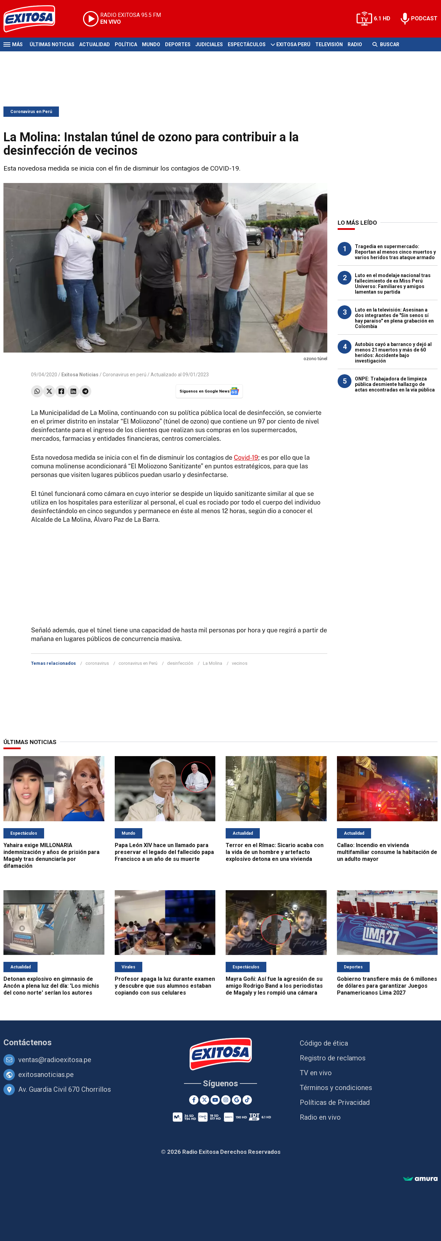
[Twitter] (204, 1100)
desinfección (180, 663)
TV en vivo (316, 1073)
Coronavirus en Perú (31, 111)
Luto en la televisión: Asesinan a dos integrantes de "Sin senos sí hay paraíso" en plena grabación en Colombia (394, 318)
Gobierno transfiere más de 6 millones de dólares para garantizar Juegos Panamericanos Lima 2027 (387, 986)
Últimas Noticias (52, 44)
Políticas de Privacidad (335, 1102)
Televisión (329, 44)
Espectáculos (247, 44)
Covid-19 (246, 457)
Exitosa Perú (293, 44)
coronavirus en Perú (138, 663)
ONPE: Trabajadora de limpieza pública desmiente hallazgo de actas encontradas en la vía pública (395, 384)
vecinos (239, 663)
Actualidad (94, 44)
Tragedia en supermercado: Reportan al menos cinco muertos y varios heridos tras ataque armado (395, 252)
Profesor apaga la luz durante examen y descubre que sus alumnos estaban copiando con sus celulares (165, 986)
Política (126, 44)
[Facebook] (193, 1100)
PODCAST (424, 18)
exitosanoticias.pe (46, 1074)
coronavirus (97, 663)
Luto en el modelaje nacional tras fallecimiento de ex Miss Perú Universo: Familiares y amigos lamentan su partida (393, 284)
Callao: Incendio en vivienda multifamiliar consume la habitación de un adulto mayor (387, 852)
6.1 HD (382, 18)
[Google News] (236, 1100)
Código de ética (324, 1043)
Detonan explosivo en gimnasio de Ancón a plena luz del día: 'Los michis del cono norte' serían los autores (51, 986)
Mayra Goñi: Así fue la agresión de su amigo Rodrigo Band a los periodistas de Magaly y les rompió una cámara (274, 986)
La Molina (212, 663)
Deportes (178, 44)
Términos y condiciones (336, 1088)
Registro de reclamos (333, 1058)
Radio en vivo (320, 1117)
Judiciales (209, 44)
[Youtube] (215, 1100)
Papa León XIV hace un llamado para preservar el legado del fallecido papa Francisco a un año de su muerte (164, 852)
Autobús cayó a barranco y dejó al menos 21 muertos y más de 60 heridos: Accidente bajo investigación (393, 353)
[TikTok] (247, 1100)
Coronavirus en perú (124, 374)
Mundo (151, 44)
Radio (355, 44)
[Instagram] (225, 1100)
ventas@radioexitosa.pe (54, 1060)
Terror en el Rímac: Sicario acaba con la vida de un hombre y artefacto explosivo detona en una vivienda (275, 852)
